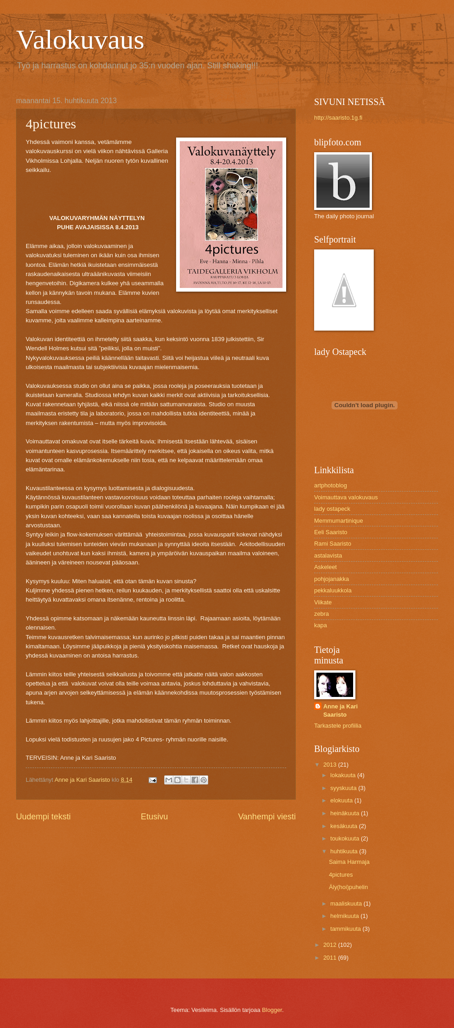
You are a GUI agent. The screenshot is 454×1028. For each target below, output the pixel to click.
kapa (320, 625)
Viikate (323, 602)
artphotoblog (330, 485)
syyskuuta (344, 788)
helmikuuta (345, 915)
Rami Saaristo (332, 543)
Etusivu (154, 816)
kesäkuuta (344, 826)
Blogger (272, 1009)
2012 (330, 944)
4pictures (341, 874)
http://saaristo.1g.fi (338, 117)
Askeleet (325, 567)
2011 (330, 957)
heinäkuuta (345, 813)
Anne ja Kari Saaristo (340, 710)
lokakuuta (343, 775)
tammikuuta (346, 928)
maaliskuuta (346, 903)
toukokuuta (345, 838)
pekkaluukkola (333, 590)
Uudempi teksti (43, 816)
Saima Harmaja (349, 861)
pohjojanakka (331, 578)
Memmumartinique (338, 520)
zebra (321, 613)
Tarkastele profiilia (337, 725)
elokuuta (342, 800)
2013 (330, 764)
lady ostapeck (332, 508)
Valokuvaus (80, 39)
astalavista (328, 555)
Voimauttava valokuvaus (346, 497)
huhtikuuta (344, 851)
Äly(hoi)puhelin (348, 887)
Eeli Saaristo (330, 532)
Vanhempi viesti (267, 816)
